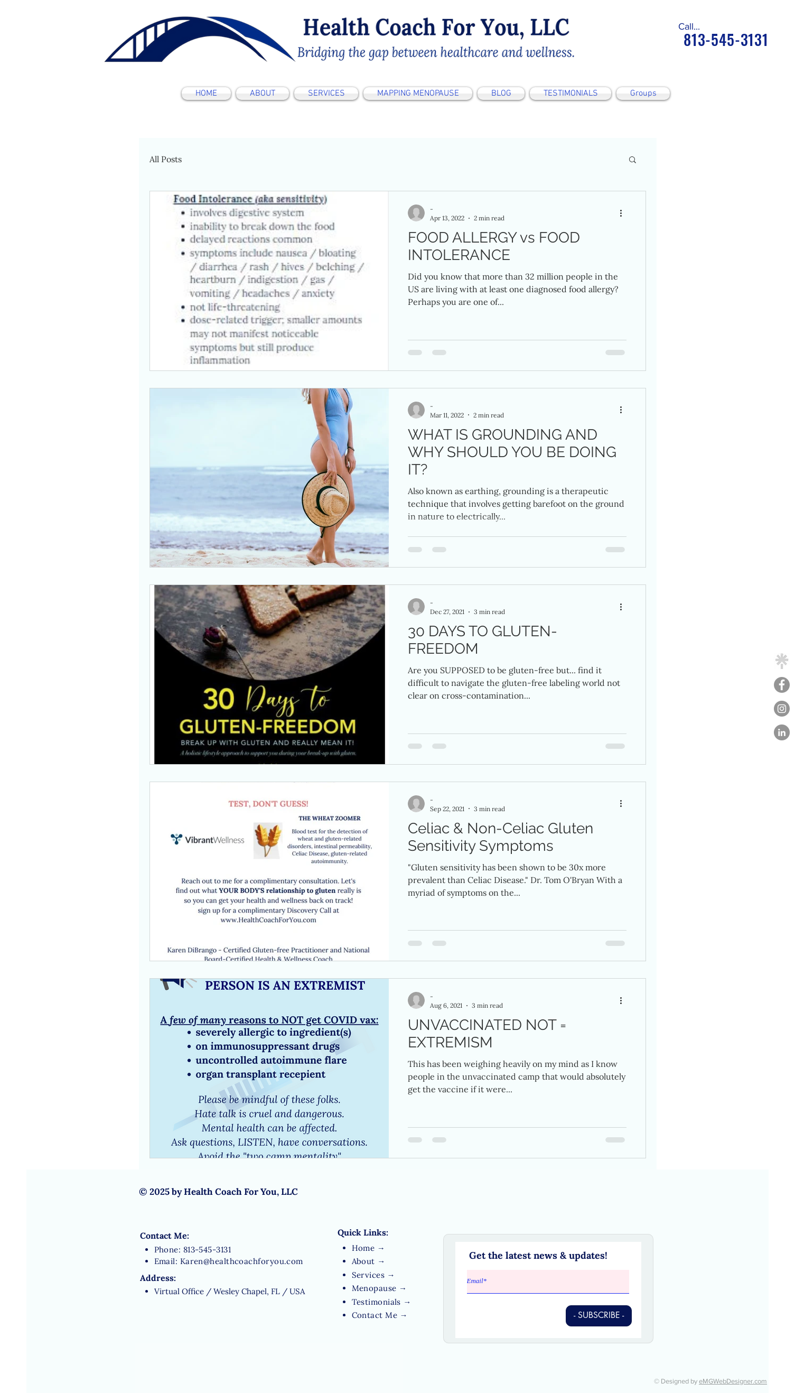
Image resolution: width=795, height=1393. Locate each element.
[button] (633, 160)
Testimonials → (381, 1302)
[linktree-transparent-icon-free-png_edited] (782, 661)
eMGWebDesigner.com (733, 1381)
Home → (369, 1248)
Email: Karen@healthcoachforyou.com (228, 1261)
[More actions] (625, 213)
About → (369, 1261)
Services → (374, 1275)
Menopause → (379, 1288)
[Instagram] (782, 709)
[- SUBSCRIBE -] (599, 1315)
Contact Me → (380, 1315)
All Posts (165, 159)
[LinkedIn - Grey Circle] (782, 732)
